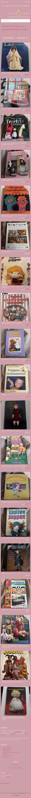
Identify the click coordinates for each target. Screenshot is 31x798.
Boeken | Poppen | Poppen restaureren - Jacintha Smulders (14, 394)
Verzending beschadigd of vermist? (10, 752)
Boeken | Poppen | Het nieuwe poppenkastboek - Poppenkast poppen (14, 215)
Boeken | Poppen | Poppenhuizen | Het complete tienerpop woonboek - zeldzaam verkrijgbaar (14, 466)
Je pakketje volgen (6, 750)
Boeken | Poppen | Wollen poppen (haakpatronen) (15, 538)
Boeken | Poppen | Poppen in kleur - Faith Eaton (14, 359)
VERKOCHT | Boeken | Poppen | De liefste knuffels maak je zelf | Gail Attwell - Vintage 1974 (14, 682)
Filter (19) (8, 38)
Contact (13, 6)
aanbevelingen (18, 732)
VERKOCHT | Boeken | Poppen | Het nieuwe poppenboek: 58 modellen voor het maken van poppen (14, 718)
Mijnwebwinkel (16, 795)
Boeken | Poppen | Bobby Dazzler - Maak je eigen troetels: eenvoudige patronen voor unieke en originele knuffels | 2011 (14, 143)
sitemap (14, 793)
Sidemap (20, 6)
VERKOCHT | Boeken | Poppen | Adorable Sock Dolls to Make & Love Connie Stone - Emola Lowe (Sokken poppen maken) (15, 646)
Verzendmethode (6, 749)
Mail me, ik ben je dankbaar (15, 767)
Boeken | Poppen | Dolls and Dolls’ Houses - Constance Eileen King (13, 180)
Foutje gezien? (15, 764)
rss (17, 793)
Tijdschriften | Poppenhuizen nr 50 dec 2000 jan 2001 (15, 609)
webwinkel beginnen (22, 793)
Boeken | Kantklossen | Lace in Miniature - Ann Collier (15, 73)
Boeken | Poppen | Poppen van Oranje (11, 430)
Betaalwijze (5, 753)
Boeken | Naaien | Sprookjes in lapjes (11, 108)
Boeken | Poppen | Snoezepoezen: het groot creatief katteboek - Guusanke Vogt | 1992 (15, 502)
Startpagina (6, 6)
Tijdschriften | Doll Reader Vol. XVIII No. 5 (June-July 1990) (15, 573)
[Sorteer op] (22, 37)
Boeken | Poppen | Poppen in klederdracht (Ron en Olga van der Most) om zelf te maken (15, 323)
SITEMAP (8, 777)
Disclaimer (4, 757)
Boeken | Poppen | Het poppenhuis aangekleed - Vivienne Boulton (14, 251)
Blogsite (26, 6)
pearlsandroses (5, 783)
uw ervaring (13, 733)
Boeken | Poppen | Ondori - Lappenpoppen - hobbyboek (13, 287)
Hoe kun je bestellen (7, 747)
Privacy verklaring (6, 755)
